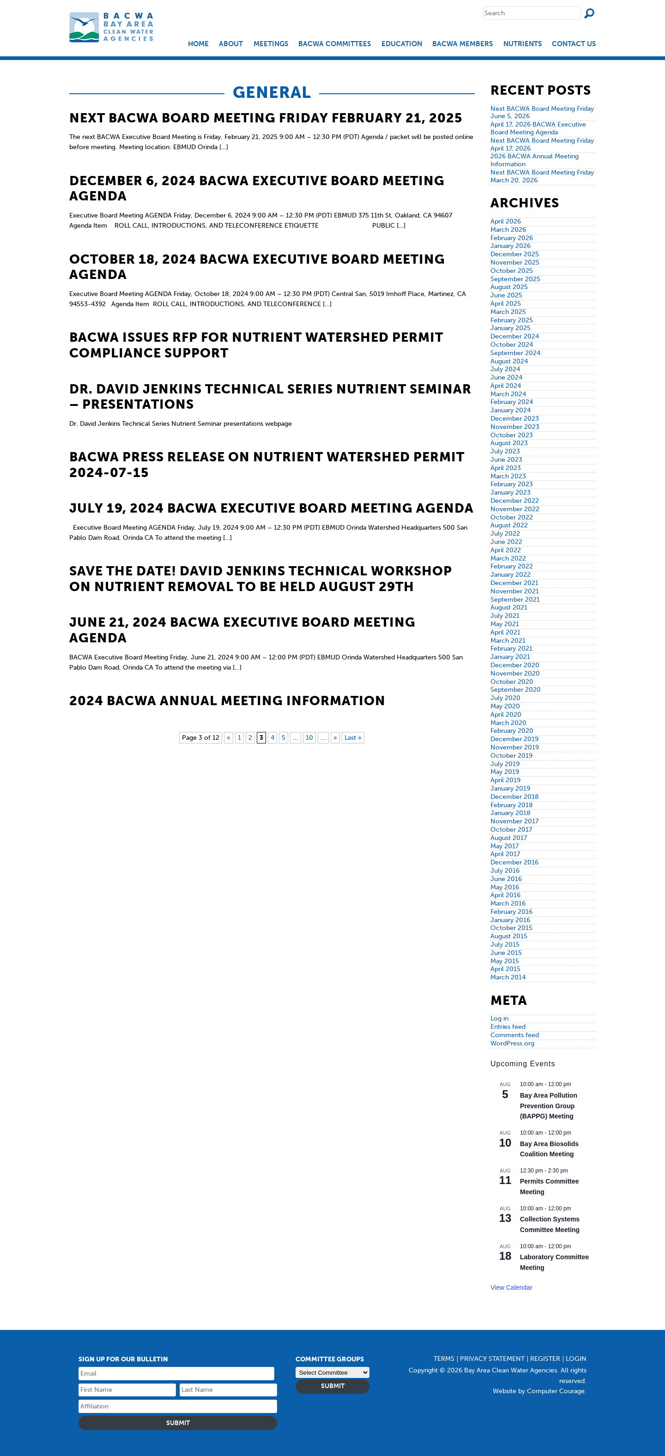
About (231, 44)
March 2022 (508, 558)
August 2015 (508, 936)
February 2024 (511, 402)
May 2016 (504, 887)
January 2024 (510, 410)
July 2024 (505, 369)
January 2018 (510, 813)
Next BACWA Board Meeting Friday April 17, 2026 (542, 144)
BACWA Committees (334, 44)
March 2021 (508, 641)
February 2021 (511, 648)
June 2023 (506, 460)
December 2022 (514, 501)
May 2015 (504, 961)
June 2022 (506, 542)
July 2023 (505, 451)
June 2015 (506, 953)
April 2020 (505, 715)
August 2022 (509, 525)
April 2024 (505, 386)
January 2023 (510, 492)
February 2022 (511, 566)
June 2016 (506, 879)
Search (589, 13)
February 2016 (511, 912)
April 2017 (505, 854)
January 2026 (510, 246)
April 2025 (505, 304)
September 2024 (515, 353)
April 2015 (505, 969)
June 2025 (506, 295)
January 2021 (510, 657)
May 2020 (505, 706)
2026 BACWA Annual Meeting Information (534, 160)
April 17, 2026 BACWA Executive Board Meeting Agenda (538, 128)
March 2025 (508, 312)
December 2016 (514, 862)
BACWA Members (462, 44)
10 (309, 738)
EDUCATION (401, 44)
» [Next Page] (335, 738)
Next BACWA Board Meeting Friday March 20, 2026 (542, 176)
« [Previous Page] (228, 738)
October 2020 (511, 682)
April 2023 (505, 468)
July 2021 (505, 616)
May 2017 (504, 846)
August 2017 (508, 838)
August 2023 (509, 443)
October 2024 (511, 345)
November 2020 (515, 673)
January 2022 (510, 575)
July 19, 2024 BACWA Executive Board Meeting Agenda (271, 508)
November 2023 (514, 427)
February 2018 (511, 805)
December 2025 (514, 254)
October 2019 (511, 756)
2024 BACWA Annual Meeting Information (227, 700)
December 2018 (514, 797)
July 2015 (505, 945)
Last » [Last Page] (353, 738)
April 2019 (505, 780)
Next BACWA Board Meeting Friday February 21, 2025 (265, 118)
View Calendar (511, 1287)
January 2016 (510, 920)
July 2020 (505, 698)
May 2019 (504, 772)
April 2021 (505, 632)
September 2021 (515, 600)
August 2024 (509, 361)
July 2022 (505, 534)
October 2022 (511, 517)
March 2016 (508, 903)
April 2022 (505, 550)
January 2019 (510, 788)
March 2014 (508, 977)
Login (576, 1359)
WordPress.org (512, 1043)
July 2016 (505, 871)
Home (198, 44)
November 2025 (514, 262)
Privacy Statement (492, 1359)
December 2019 (514, 739)
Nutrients (522, 44)
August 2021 (508, 607)
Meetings (271, 44)
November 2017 (514, 821)
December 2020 (514, 665)
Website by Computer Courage (539, 1391)
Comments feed (514, 1035)
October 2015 (511, 928)
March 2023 (508, 476)
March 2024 (508, 394)
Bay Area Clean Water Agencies (112, 27)
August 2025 (509, 287)
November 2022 (514, 509)
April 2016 (505, 895)
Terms (444, 1359)
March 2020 (508, 723)
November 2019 (514, 747)
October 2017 (511, 830)
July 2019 (505, 764)
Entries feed (508, 1027)
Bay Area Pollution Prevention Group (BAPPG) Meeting (548, 1106)
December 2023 (514, 419)
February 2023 (511, 484)
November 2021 (514, 591)
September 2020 (515, 690)
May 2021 (504, 624)
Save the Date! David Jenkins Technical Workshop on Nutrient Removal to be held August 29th (260, 578)
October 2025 (511, 271)
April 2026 (505, 221)
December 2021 (514, 583)
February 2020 (511, 731)
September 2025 (515, 279)
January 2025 (510, 328)
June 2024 (506, 377)
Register (545, 1359)
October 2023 (511, 435)
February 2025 (511, 320)
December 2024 (514, 336)
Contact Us (574, 44)
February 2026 (511, 238)
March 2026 (508, 230)
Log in (499, 1018)
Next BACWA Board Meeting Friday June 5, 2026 (542, 113)
